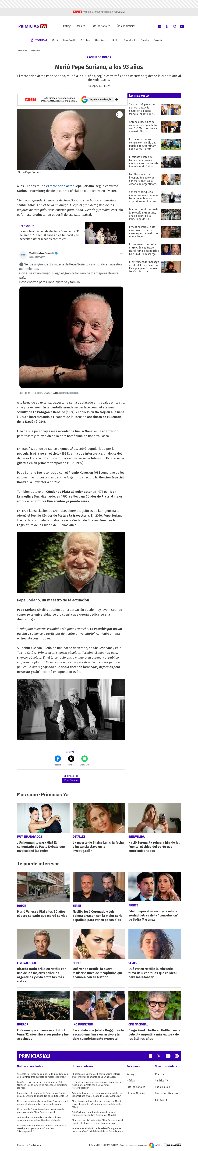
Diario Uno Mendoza (167, 1093)
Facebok (57, 760)
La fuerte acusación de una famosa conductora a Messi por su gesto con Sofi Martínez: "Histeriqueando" (41, 1128)
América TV (161, 1080)
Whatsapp (84, 760)
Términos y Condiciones (29, 1145)
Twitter (71, 760)
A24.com (160, 1074)
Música (81, 26)
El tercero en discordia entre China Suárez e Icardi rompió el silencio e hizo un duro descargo (42, 1102)
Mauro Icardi (129, 40)
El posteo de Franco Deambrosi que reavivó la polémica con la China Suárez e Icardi (40, 1111)
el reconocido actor (60, 186)
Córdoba (145, 40)
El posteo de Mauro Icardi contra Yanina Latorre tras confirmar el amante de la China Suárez (96, 1075)
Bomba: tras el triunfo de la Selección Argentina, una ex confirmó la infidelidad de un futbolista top (42, 1094)
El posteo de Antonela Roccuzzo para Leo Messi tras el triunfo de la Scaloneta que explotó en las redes (97, 1104)
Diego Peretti (69, 40)
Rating (67, 26)
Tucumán (158, 40)
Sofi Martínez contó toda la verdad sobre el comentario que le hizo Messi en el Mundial (39, 1119)
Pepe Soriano (71, 780)
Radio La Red (162, 1086)
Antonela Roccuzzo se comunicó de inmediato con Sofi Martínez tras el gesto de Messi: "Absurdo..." (42, 1075)
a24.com (119, 11)
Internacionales (101, 26)
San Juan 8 (161, 1099)
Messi (55, 40)
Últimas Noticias (126, 26)
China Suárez (101, 40)
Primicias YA (22, 51)
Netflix (115, 40)
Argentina (85, 40)
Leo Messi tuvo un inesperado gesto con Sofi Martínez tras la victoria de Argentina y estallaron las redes (42, 1085)
